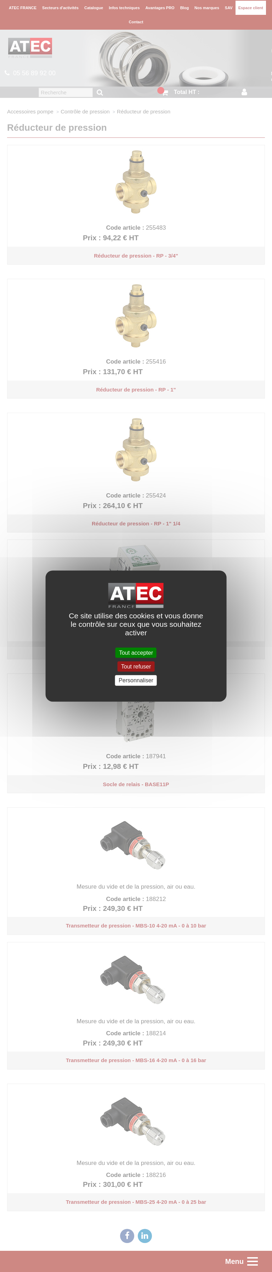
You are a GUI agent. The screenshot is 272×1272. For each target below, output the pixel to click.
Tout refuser (136, 667)
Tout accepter (136, 653)
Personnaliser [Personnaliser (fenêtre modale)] (136, 680)
